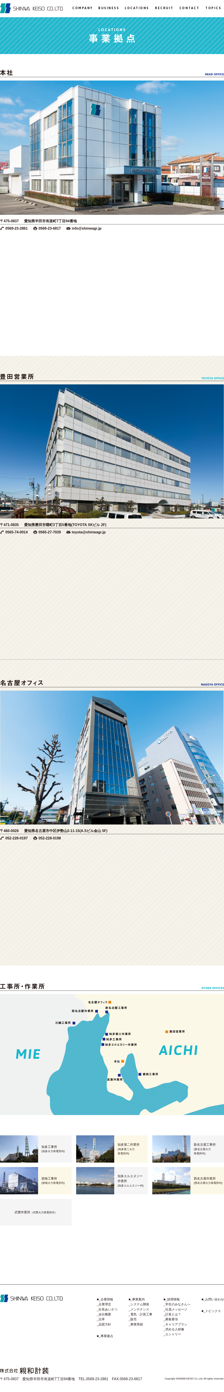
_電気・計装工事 (140, 1314)
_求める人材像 (174, 1329)
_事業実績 (136, 1324)
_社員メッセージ (175, 1309)
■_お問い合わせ (213, 1299)
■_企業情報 (105, 1299)
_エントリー (172, 1334)
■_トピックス (211, 1311)
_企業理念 (104, 1304)
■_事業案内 (137, 1299)
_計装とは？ (172, 1314)
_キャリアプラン (175, 1324)
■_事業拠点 (105, 1336)
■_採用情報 (172, 1299)
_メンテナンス (139, 1309)
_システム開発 (139, 1304)
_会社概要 (104, 1314)
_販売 (133, 1319)
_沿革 (101, 1319)
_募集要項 (171, 1319)
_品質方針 (104, 1324)
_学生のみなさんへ (177, 1304)
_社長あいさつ (107, 1309)
